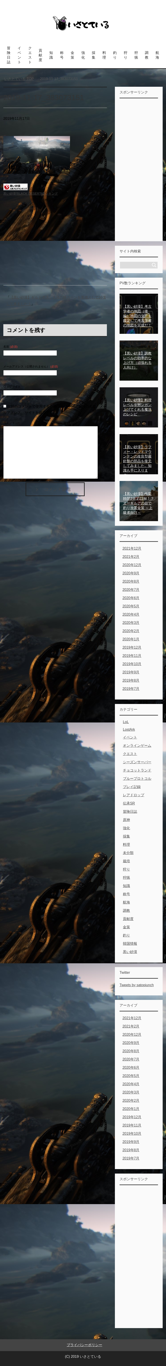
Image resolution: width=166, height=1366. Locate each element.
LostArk (129, 729)
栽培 (126, 861)
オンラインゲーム (137, 745)
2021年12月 (131, 548)
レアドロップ (133, 795)
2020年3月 (131, 623)
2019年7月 (131, 689)
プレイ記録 (132, 787)
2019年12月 (131, 647)
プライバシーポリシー (84, 1345)
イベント (19, 55)
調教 (146, 55)
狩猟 (136, 55)
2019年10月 (131, 664)
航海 (157, 55)
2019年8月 (131, 680)
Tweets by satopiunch (137, 985)
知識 (51, 55)
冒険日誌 (8, 55)
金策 (72, 55)
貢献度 (40, 55)
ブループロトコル (137, 778)
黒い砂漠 (130, 952)
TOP (19, 79)
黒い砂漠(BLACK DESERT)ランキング (30, 193)
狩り (125, 55)
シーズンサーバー (137, 762)
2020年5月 (131, 606)
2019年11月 (131, 656)
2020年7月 (131, 590)
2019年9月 (131, 672)
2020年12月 (131, 565)
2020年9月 (131, 573)
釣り (115, 55)
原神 (126, 820)
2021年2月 (131, 557)
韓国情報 (130, 943)
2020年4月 (131, 614)
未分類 (128, 853)
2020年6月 (131, 598)
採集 (93, 55)
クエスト (30, 55)
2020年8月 (131, 581)
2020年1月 (131, 639)
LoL (126, 722)
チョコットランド (137, 770)
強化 (83, 55)
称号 (62, 55)
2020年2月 (131, 631)
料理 (104, 55)
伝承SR (129, 803)
